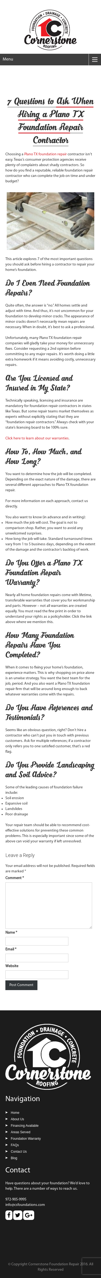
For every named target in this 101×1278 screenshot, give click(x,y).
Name (11, 933)
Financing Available (25, 1126)
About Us (17, 1119)
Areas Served (20, 1132)
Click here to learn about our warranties (37, 438)
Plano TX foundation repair (46, 154)
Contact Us (19, 1151)
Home (15, 1113)
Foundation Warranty (26, 1139)
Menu (8, 59)
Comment (14, 878)
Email (10, 949)
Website (11, 966)
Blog (14, 1158)
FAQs (15, 1145)
